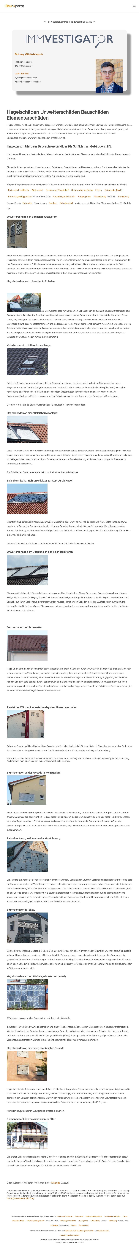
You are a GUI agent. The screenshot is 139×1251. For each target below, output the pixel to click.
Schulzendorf (66, 203)
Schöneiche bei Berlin (82, 190)
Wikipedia (56, 1183)
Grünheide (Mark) (113, 190)
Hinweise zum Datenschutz (69, 1235)
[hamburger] (134, 6)
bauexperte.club (103, 1231)
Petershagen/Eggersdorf (20, 196)
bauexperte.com (70, 1231)
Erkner (98, 190)
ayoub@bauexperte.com (26, 78)
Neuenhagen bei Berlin (64, 196)
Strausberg (123, 196)
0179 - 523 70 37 (22, 74)
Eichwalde (27, 203)
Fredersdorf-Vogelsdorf (57, 190)
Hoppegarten (84, 196)
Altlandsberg (100, 196)
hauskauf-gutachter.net (85, 1231)
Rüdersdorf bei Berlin (18, 190)
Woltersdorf (37, 190)
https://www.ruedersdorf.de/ (20, 1198)
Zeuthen (53, 203)
